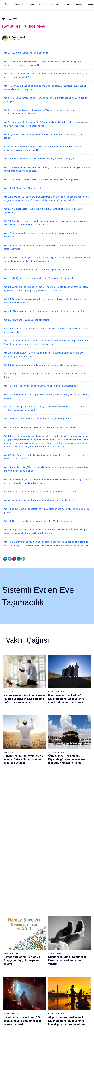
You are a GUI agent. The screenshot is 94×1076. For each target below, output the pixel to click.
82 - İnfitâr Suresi (40, 997)
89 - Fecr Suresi (39, 1027)
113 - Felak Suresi (70, 1048)
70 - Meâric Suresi (11, 1027)
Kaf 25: (8, 320)
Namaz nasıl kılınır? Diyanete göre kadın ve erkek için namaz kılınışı (68, 816)
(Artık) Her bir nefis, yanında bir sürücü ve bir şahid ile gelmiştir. (43, 278)
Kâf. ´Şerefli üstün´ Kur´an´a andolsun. (29, 53)
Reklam (54, 1072)
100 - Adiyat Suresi (70, 993)
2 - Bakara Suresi (11, 896)
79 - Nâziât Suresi (40, 984)
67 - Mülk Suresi (10, 1014)
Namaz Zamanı (84, 1072)
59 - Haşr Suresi (10, 980)
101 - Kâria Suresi (70, 997)
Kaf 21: (8, 278)
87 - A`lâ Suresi (39, 1018)
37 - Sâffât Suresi (40, 965)
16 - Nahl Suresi (10, 956)
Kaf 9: (7, 146)
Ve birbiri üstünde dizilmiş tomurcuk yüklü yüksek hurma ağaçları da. (45, 159)
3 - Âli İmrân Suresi (11, 901)
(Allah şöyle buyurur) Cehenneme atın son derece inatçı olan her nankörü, (48, 311)
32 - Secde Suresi (40, 943)
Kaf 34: (8, 419)
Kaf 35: (8, 427)
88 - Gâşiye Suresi (40, 1023)
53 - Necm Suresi (70, 952)
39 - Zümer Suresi (70, 892)
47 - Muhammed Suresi (72, 926)
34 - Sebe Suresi (40, 952)
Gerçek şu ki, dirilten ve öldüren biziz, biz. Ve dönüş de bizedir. (42, 521)
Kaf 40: (8, 491)
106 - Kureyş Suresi (71, 1018)
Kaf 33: (8, 406)
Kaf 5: (7, 98)
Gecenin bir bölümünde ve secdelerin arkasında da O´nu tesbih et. (44, 491)
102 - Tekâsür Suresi (71, 1001)
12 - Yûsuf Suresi (11, 939)
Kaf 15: (8, 209)
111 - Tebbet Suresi (70, 1040)
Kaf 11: (8, 167)
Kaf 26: (8, 328)
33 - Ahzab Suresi (40, 948)
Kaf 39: (8, 479)
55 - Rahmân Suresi (71, 960)
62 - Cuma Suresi (11, 993)
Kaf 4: (7, 86)
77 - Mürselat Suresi (41, 976)
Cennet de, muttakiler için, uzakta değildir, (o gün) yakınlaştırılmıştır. (45, 386)
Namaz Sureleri (10, 692)
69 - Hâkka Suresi (11, 1023)
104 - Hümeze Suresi (71, 1010)
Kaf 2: (7, 61)
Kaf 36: (8, 436)
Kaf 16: (8, 221)
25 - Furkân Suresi (40, 913)
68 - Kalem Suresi (11, 1018)
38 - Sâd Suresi (39, 969)
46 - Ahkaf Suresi (69, 922)
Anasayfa (19, 5)
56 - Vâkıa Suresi (70, 965)
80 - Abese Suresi (40, 988)
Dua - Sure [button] (54, 5)
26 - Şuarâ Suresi (40, 918)
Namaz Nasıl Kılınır (57, 692)
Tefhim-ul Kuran (9, 19)
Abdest (31, 5)
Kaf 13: (8, 188)
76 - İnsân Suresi (10, 1052)
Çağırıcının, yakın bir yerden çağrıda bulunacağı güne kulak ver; (43, 500)
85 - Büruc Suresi (40, 1010)
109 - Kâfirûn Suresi (71, 1031)
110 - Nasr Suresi (70, 1035)
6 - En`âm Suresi (10, 913)
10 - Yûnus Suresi (11, 930)
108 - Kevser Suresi (71, 1027)
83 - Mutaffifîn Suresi (41, 1001)
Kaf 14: (8, 197)
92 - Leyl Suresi (39, 1040)
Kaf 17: (8, 233)
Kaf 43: (8, 521)
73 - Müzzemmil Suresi (13, 1040)
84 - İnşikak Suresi (40, 1005)
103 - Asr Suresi (69, 1005)
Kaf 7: (7, 122)
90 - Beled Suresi (40, 1031)
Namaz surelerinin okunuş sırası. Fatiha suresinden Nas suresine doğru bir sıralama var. (24, 699)
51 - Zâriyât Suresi (70, 943)
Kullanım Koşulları (42, 1072)
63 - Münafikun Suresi (12, 997)
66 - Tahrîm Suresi (11, 1010)
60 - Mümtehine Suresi (12, 984)
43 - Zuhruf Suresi (70, 909)
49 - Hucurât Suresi (70, 935)
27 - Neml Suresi (40, 922)
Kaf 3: (7, 73)
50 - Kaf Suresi (69, 939)
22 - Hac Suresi (39, 901)
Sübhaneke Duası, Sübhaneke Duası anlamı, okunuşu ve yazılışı (67, 757)
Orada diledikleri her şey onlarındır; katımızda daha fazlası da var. (44, 427)
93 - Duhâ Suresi (40, 1044)
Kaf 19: (8, 257)
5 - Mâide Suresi (10, 909)
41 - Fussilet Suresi (70, 901)
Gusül (41, 5)
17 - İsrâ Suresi (10, 960)
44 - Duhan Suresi (70, 913)
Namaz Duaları (55, 750)
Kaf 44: (8, 529)
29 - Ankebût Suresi (41, 930)
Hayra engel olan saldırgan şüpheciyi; (30, 320)
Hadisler (79, 5)
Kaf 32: (8, 394)
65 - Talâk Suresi (10, 1005)
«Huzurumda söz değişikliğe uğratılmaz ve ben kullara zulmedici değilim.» (48, 365)
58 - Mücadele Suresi (12, 976)
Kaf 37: (8, 455)
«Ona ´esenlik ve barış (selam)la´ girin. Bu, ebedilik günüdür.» (42, 419)
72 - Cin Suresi (9, 1035)
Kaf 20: (8, 269)
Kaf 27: (8, 340)
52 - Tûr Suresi (69, 948)
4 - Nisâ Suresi (10, 905)
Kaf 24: (8, 311)
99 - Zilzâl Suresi (69, 988)
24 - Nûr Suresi (39, 909)
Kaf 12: (8, 179)
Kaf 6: (7, 110)
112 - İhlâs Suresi (70, 1044)
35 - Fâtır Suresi (39, 956)
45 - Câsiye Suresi (70, 918)
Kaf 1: (7, 53)
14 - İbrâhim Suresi (11, 948)
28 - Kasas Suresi (40, 926)
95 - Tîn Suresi (39, 1052)
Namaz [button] (67, 5)
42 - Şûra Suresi (69, 905)
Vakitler (91, 5)
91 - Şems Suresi (40, 1035)
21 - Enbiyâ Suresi (40, 896)
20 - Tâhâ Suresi (40, 892)
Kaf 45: (8, 542)
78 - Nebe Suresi (40, 980)
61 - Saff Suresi (10, 988)
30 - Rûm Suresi (39, 935)
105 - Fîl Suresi (69, 1014)
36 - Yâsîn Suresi (40, 960)
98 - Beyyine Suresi (70, 984)
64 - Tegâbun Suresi (12, 1001)
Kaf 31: (8, 386)
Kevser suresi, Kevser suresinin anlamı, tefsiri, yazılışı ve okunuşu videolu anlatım (23, 816)
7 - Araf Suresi (9, 918)
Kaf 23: (8, 299)
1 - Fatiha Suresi (10, 892)
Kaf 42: (8, 509)
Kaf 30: (8, 373)
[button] (19, 5)
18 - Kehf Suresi (10, 965)
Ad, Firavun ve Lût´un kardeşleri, (28, 188)
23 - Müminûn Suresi (41, 905)
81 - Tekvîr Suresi (40, 993)
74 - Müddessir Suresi (12, 1044)
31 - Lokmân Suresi (41, 939)
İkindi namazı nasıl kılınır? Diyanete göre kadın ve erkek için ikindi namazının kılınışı (66, 699)
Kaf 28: (8, 353)
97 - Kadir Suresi (69, 980)
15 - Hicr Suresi (10, 952)
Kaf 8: (7, 134)
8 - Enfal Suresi (10, 922)
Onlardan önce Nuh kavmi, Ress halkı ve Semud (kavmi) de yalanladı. (46, 179)
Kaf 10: (8, 159)
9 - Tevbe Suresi (10, 926)
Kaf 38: (8, 467)
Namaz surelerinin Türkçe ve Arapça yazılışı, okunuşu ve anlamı (21, 757)
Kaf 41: (8, 500)
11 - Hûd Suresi (10, 935)
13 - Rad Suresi (10, 943)
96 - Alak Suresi (69, 976)
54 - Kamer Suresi (70, 956)
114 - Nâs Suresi (69, 1052)
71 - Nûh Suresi (10, 1031)
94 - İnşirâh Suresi (40, 1048)
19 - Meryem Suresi (11, 969)
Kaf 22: (8, 287)
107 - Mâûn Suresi (70, 1023)
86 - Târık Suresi (40, 1014)
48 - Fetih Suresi (69, 930)
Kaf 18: (8, 245)
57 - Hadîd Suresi (70, 969)
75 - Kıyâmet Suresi (11, 1048)
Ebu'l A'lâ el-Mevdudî (17, 37)
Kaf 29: (8, 365)
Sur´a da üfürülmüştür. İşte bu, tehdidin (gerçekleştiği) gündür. (42, 269)
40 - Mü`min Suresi (70, 896)
